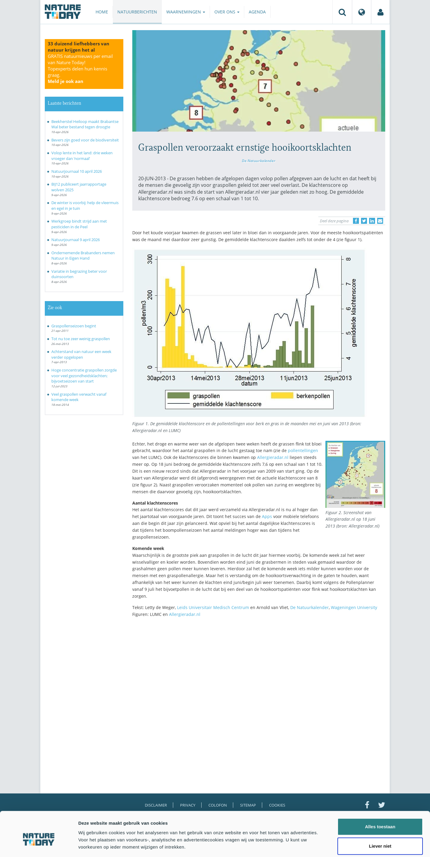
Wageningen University (354, 607)
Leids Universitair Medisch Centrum (212, 607)
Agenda (257, 12)
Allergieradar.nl (272, 457)
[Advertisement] (259, 674)
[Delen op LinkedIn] (372, 221)
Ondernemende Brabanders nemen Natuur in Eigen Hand (83, 255)
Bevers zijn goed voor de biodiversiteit (85, 140)
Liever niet (380, 817)
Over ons (226, 12)
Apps (267, 516)
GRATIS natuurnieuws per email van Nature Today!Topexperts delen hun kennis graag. (80, 68)
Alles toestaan (380, 798)
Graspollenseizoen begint (73, 326)
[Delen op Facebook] (356, 221)
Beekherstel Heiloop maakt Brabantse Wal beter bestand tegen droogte (85, 124)
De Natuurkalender (258, 160)
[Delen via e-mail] (380, 221)
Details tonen (322, 845)
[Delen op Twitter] (364, 221)
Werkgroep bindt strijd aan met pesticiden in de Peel (79, 223)
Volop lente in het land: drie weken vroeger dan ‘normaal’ (82, 155)
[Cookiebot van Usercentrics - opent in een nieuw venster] (39, 845)
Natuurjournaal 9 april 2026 (75, 239)
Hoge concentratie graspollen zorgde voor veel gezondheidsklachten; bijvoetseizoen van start (84, 375)
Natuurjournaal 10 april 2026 (76, 171)
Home (102, 12)
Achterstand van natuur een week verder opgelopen (81, 354)
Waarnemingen (185, 12)
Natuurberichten (137, 12)
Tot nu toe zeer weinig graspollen (80, 338)
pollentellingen (303, 450)
